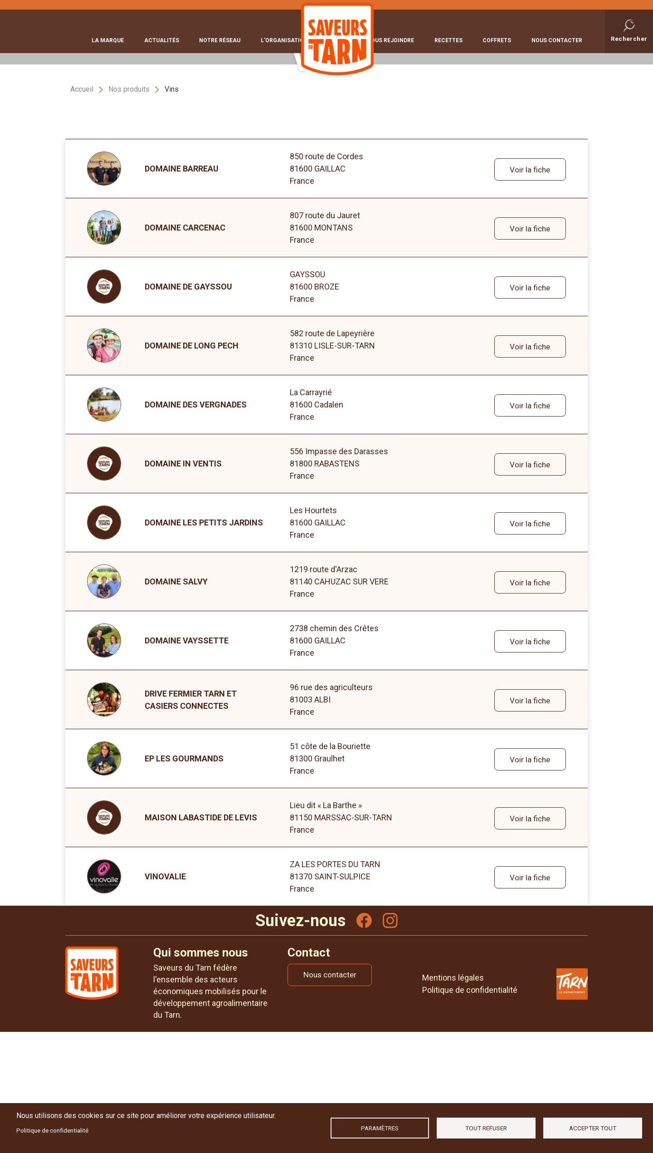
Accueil (81, 208)
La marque (108, 39)
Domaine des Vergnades (196, 524)
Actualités (157, 39)
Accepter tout (592, 1128)
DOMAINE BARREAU (182, 288)
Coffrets (501, 39)
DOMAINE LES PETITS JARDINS (204, 642)
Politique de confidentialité (52, 1130)
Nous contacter (556, 39)
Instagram (391, 1040)
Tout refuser (486, 1128)
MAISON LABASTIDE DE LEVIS (201, 937)
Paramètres (380, 1128)
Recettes (457, 39)
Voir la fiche (529, 288)
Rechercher (629, 38)
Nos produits (129, 208)
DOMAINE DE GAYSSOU (188, 406)
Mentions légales (453, 1098)
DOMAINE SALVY (176, 701)
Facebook (364, 1040)
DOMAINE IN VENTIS (183, 583)
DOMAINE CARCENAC (185, 347)
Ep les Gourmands (184, 878)
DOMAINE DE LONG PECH (192, 465)
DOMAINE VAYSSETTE (187, 760)
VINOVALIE (165, 996)
